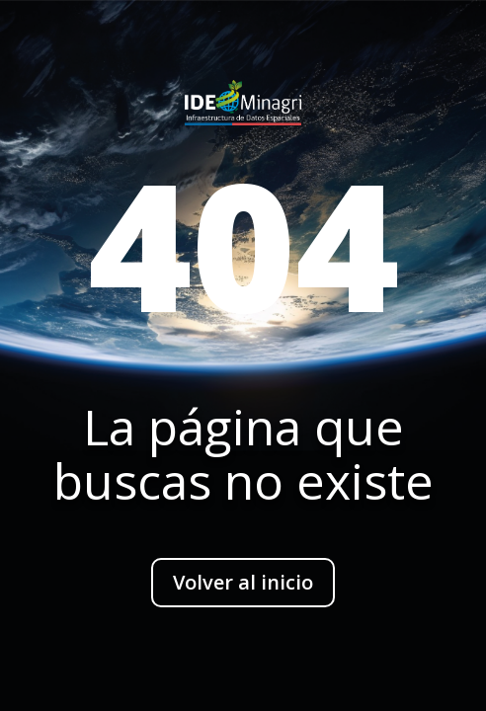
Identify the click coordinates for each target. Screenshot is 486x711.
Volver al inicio (243, 582)
